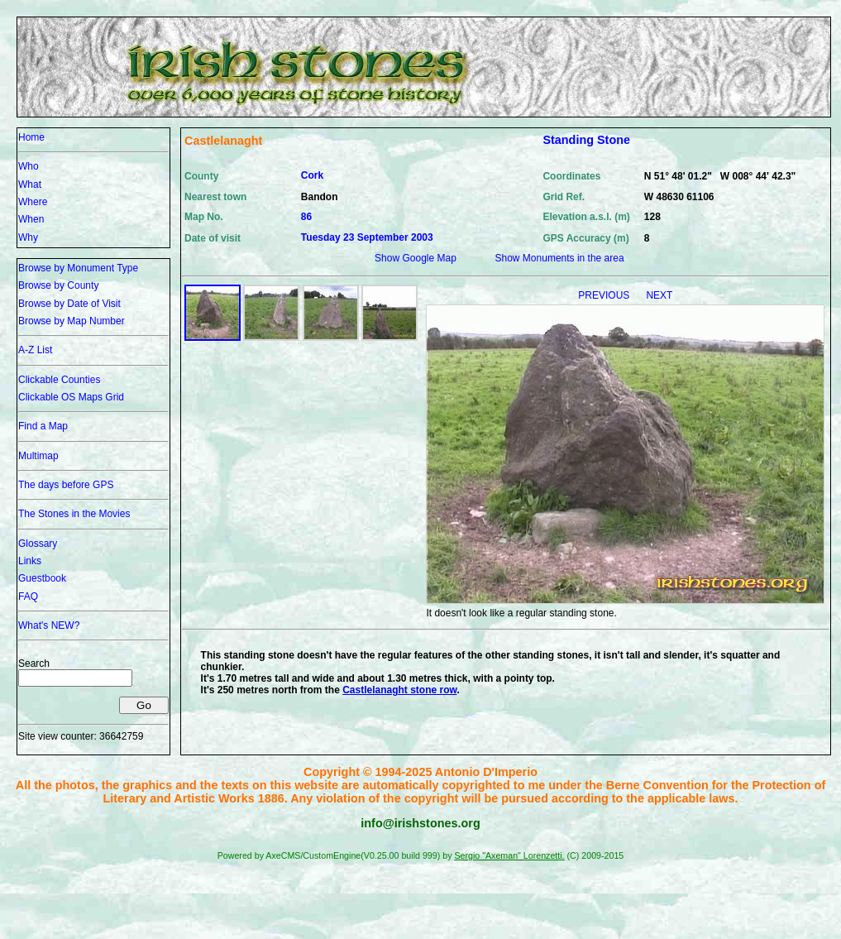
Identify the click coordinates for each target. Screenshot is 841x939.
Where (32, 202)
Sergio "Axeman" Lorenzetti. (509, 855)
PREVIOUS (605, 295)
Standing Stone (586, 139)
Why (28, 237)
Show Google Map (415, 258)
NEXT (659, 295)
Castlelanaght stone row (399, 690)
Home (31, 137)
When (31, 219)
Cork (312, 175)
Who (28, 166)
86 (306, 217)
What (29, 184)
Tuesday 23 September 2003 (367, 237)
